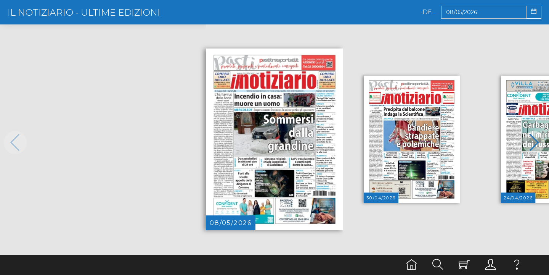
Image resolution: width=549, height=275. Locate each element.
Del (429, 12)
